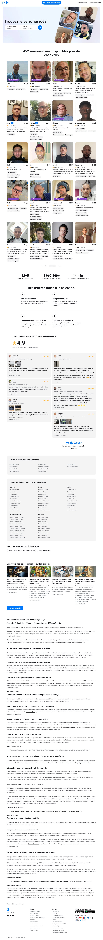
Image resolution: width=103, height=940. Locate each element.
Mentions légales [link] (57, 926)
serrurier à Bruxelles (78, 668)
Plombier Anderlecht (43, 503)
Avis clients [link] (32, 919)
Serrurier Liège (42, 464)
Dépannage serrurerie (14, 550)
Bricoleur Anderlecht (14, 503)
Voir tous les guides (15, 608)
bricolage (79, 799)
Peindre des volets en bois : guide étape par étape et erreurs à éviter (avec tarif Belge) (39, 581)
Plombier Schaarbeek (43, 501)
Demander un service (51, 2)
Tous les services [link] (20, 937)
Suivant (59, 266)
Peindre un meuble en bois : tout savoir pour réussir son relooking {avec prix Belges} (61, 581)
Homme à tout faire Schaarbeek (17, 528)
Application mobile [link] (34, 915)
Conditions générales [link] (58, 921)
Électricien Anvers (42, 519)
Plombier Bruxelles (43, 489)
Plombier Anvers (42, 492)
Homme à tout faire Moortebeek (17, 537)
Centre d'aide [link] (56, 911)
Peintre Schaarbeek (72, 501)
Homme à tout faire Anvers (16, 519)
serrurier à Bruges (36, 773)
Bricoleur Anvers (13, 492)
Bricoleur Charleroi (14, 496)
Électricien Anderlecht (43, 530)
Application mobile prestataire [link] (37, 917)
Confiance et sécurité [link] (58, 915)
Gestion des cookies (58, 928)
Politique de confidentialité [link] (59, 923)
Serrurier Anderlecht (43, 469)
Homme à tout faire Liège (15, 526)
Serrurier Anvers (13, 466)
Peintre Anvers (70, 492)
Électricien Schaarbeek (44, 528)
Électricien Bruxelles (43, 517)
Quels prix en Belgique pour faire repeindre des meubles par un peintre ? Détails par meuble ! (16, 581)
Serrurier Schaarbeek (43, 466)
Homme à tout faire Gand (15, 521)
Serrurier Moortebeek (72, 466)
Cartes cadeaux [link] (34, 923)
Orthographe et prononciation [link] (60, 932)
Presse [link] (54, 919)
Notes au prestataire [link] (35, 928)
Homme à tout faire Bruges (16, 533)
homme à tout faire (33, 844)
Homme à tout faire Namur (16, 535)
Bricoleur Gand (13, 494)
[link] (5, 2)
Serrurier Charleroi (14, 471)
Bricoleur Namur (13, 507)
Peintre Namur (70, 507)
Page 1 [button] (52, 266)
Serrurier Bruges (42, 471)
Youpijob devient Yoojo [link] (58, 930)
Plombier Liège (42, 498)
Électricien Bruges (42, 533)
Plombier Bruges (42, 505)
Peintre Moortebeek (72, 510)
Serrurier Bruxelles (14, 464)
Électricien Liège (42, 526)
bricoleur (11, 871)
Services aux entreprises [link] (59, 917)
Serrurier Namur (71, 464)
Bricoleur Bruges (13, 505)
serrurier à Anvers (54, 683)
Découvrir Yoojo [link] (34, 930)
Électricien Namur (42, 535)
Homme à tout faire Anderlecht (17, 530)
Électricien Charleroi (43, 524)
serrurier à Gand (30, 712)
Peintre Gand (70, 494)
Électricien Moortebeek (44, 537)
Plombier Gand (42, 494)
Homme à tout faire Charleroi (16, 524)
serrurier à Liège (70, 727)
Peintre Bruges (71, 505)
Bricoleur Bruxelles (14, 489)
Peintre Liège (70, 498)
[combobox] (13, 27)
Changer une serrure (44, 550)
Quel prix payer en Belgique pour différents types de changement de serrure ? (85, 581)
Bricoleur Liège (13, 498)
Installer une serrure (29, 550)
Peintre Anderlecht (71, 503)
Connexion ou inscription (95, 2)
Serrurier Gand (13, 469)
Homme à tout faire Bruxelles (16, 517)
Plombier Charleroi (43, 496)
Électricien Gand (42, 521)
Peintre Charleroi (71, 496)
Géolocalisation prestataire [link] (36, 926)
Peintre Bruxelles (71, 489)
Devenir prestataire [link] (82, 2)
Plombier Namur (42, 507)
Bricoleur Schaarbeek (14, 501)
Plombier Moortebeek (43, 510)
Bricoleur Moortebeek (14, 510)
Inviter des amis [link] (34, 921)
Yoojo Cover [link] (56, 913)
